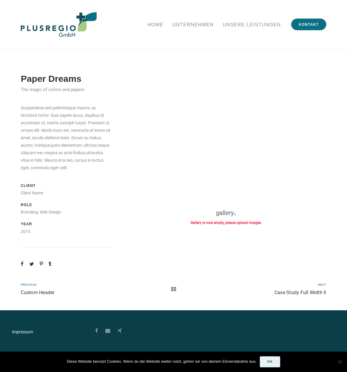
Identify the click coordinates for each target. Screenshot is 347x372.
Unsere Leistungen (252, 24)
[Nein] (339, 362)
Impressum (22, 331)
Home (155, 24)
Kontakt (308, 24)
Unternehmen (193, 24)
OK (270, 361)
